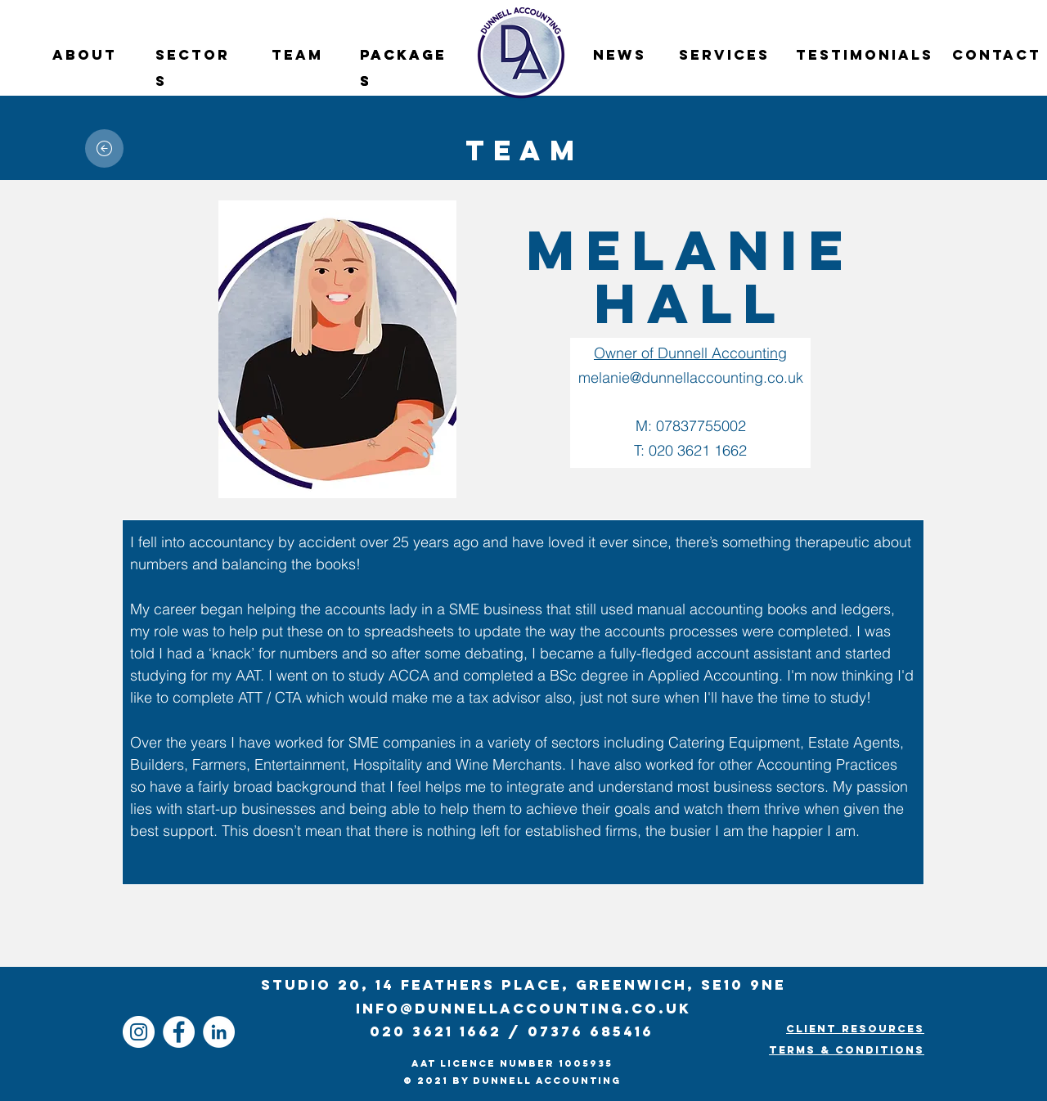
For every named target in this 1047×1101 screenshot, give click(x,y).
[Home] (104, 148)
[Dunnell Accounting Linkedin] (219, 1032)
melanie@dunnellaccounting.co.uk (690, 377)
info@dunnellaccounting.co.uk (523, 1009)
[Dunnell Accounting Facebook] (179, 1032)
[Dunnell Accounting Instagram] (139, 1032)
